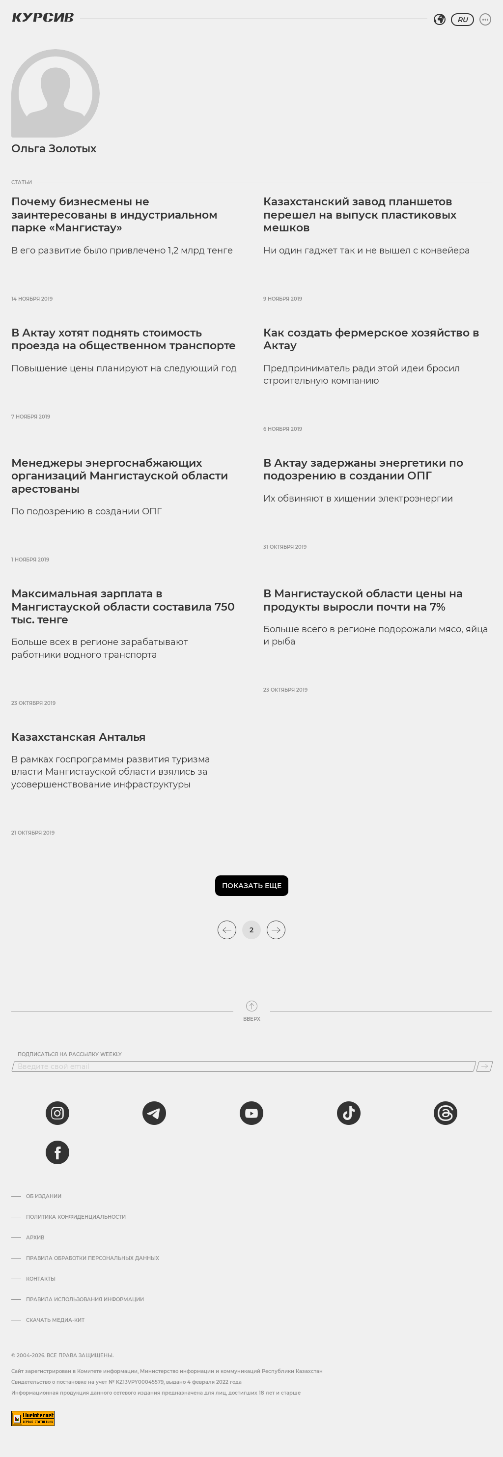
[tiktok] (349, 1113)
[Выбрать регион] (439, 19)
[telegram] (154, 1113)
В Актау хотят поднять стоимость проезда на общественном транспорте (123, 339)
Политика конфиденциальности (76, 1217)
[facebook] (57, 1152)
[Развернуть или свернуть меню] (485, 19)
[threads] (445, 1113)
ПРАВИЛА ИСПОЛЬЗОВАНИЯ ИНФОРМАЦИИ (85, 1300)
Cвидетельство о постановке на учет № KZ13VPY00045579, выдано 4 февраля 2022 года (126, 1382)
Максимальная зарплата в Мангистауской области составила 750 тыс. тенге (123, 606)
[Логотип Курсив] (42, 17)
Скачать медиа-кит (55, 1320)
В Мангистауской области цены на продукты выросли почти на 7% (363, 600)
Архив (35, 1238)
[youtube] (251, 1113)
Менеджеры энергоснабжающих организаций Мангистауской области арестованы (119, 476)
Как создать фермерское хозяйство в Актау (371, 339)
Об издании (43, 1197)
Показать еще (251, 885)
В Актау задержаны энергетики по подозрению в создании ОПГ (363, 469)
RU (462, 19)
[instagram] (57, 1113)
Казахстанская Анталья (78, 737)
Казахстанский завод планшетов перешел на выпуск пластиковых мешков (359, 214)
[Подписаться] (484, 1066)
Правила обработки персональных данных (92, 1258)
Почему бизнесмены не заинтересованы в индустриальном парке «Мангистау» (114, 214)
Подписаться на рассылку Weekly (70, 1055)
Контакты (41, 1279)
